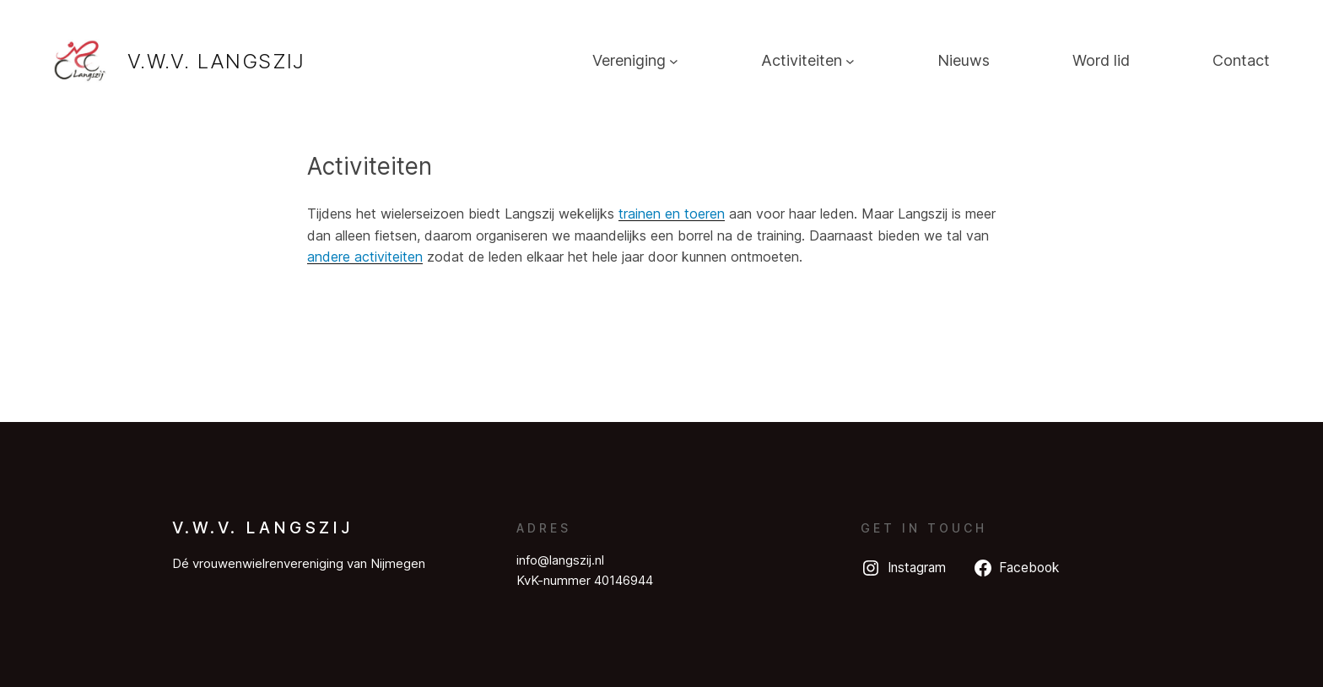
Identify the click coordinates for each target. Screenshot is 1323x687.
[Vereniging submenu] (673, 61)
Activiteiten (801, 60)
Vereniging (629, 60)
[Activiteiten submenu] (850, 61)
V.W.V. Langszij (216, 61)
